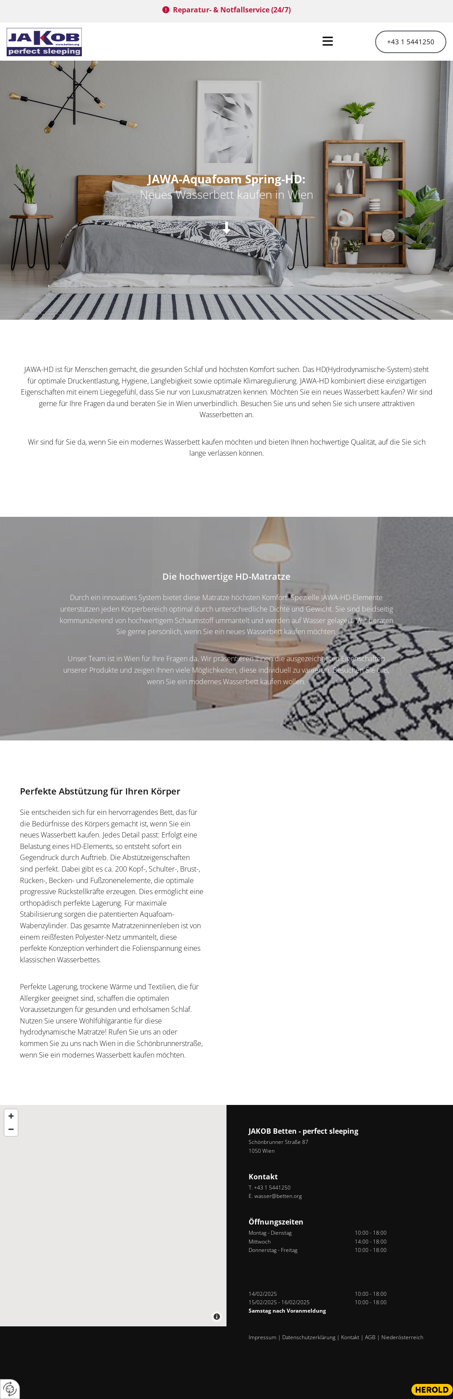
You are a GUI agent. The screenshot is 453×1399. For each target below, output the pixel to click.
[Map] (113, 1215)
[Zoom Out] (11, 1129)
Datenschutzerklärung (308, 1337)
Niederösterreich (402, 1337)
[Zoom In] (11, 1116)
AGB (370, 1337)
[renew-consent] (10, 1389)
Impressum (262, 1337)
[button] (226, 42)
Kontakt (350, 1337)
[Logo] (57, 42)
